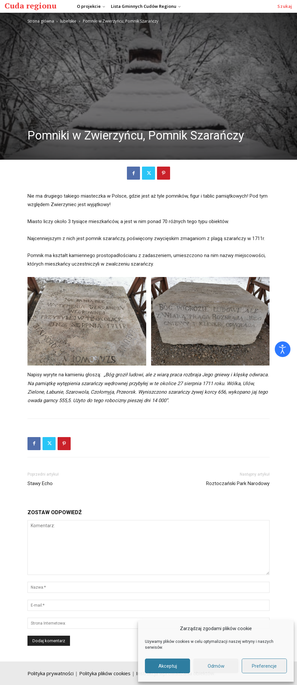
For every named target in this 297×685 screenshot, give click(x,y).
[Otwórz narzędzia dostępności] (282, 349)
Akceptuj (167, 666)
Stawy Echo (40, 483)
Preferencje (264, 666)
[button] (284, 6)
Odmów (216, 666)
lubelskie (68, 21)
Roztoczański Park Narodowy (238, 483)
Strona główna (40, 21)
